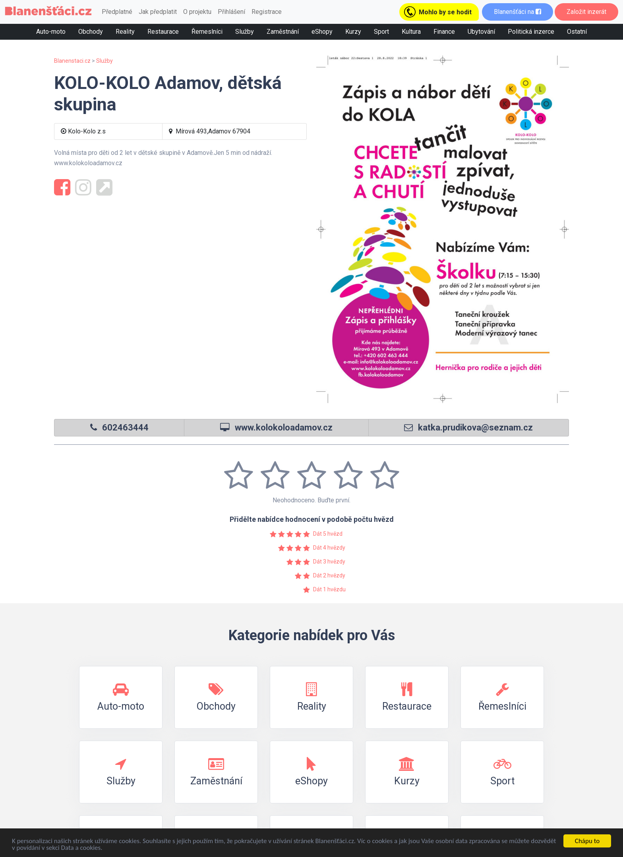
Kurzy (353, 31)
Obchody (90, 31)
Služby (244, 31)
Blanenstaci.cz (72, 61)
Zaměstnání (283, 31)
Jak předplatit (158, 11)
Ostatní (577, 31)
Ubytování (481, 31)
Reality (125, 31)
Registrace (267, 11)
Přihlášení (231, 11)
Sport (381, 31)
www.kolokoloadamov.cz (284, 427)
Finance (444, 31)
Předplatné (117, 11)
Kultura (411, 31)
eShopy (322, 31)
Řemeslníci (207, 31)
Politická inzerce (531, 31)
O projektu (197, 11)
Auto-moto (51, 31)
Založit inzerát (586, 11)
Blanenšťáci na (517, 11)
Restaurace (163, 31)
